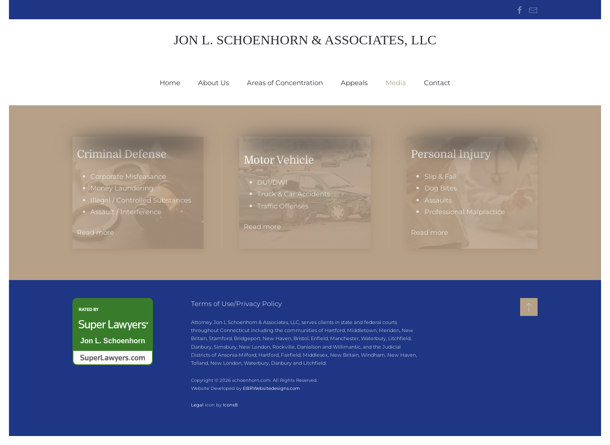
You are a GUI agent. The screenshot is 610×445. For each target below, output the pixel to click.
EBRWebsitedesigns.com (270, 388)
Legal (196, 405)
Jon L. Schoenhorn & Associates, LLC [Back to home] (305, 39)
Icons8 (229, 405)
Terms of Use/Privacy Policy (236, 303)
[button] (529, 307)
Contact (437, 82)
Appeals (354, 82)
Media (395, 82)
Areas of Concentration (285, 82)
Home (170, 82)
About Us (213, 82)
